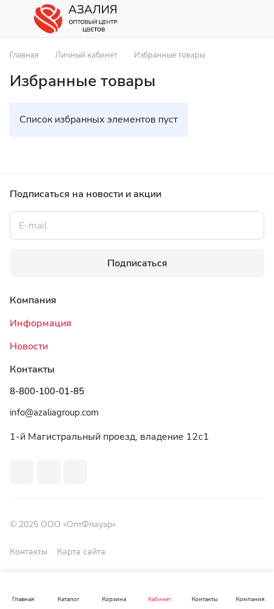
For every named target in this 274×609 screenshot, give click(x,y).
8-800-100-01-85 (47, 391)
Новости (29, 346)
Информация (41, 323)
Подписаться (137, 263)
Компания (33, 300)
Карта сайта (81, 551)
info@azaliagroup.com (54, 412)
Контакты (28, 551)
